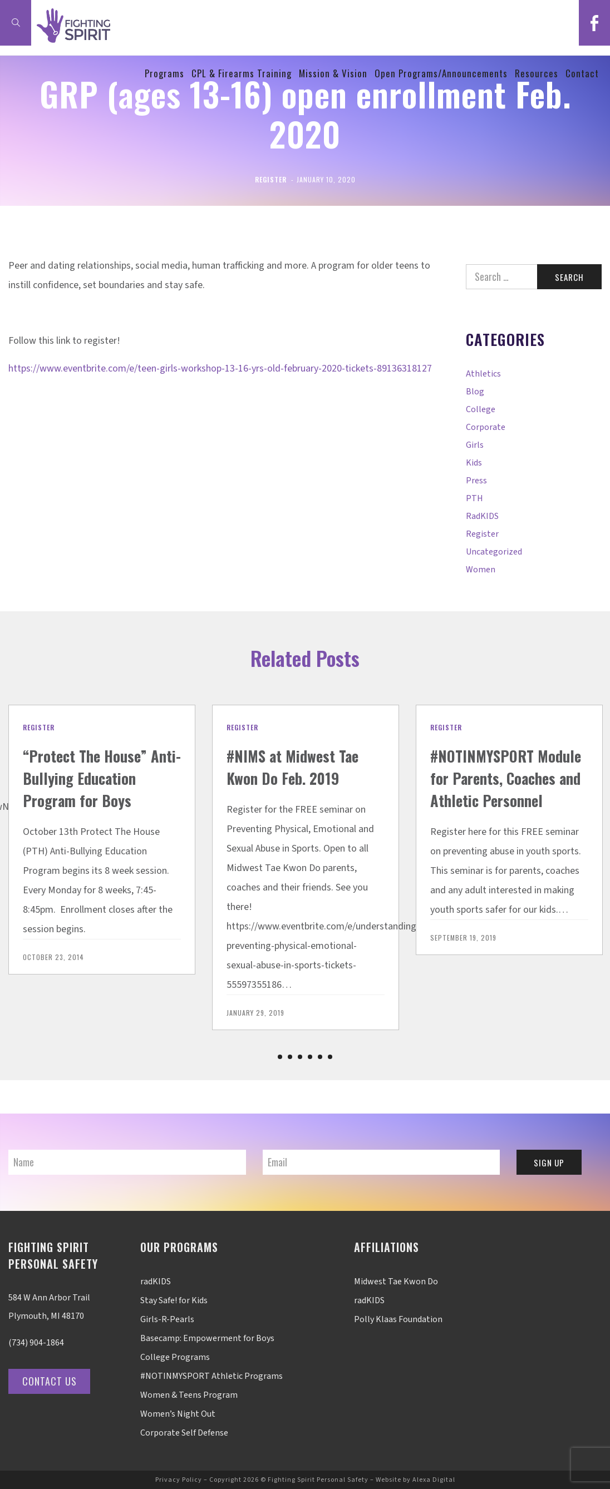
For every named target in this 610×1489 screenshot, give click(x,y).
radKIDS (482, 516)
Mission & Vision (333, 83)
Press (476, 480)
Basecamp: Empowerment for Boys (207, 1338)
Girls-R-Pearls (167, 1319)
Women (480, 569)
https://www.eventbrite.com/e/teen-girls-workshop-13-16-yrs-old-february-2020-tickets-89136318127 (220, 368)
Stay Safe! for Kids (174, 1300)
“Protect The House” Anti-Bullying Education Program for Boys (101, 788)
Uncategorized (494, 552)
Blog (475, 391)
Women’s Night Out (177, 1414)
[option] (102, 851)
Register (271, 179)
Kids (474, 463)
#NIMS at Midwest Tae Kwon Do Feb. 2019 (301, 766)
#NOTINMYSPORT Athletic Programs (211, 1376)
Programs (164, 83)
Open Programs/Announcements (441, 83)
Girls (475, 445)
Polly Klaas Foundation (398, 1319)
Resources (536, 83)
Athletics (483, 374)
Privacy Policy (178, 1480)
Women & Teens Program (189, 1395)
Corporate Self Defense (184, 1433)
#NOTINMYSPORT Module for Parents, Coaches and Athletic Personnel (502, 788)
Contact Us (52, 1381)
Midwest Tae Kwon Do (396, 1281)
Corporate (485, 427)
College (480, 409)
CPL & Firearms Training (241, 83)
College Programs (175, 1357)
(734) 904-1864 (36, 1343)
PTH (474, 498)
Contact (582, 83)
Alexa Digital (433, 1480)
